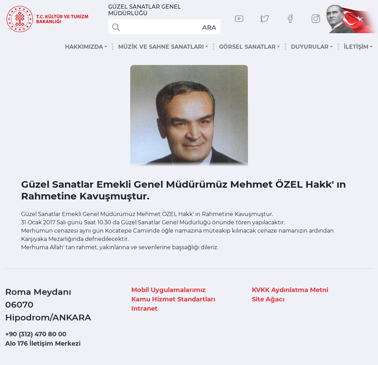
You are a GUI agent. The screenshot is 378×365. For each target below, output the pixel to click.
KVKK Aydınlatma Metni (290, 290)
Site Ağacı (268, 299)
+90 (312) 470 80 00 (35, 334)
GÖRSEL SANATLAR (247, 47)
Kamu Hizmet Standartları (173, 299)
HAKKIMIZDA (84, 47)
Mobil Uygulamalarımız (168, 290)
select (208, 27)
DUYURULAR (310, 47)
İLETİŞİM (356, 47)
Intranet (144, 308)
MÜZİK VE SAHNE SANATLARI (161, 47)
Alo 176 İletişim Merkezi (43, 343)
